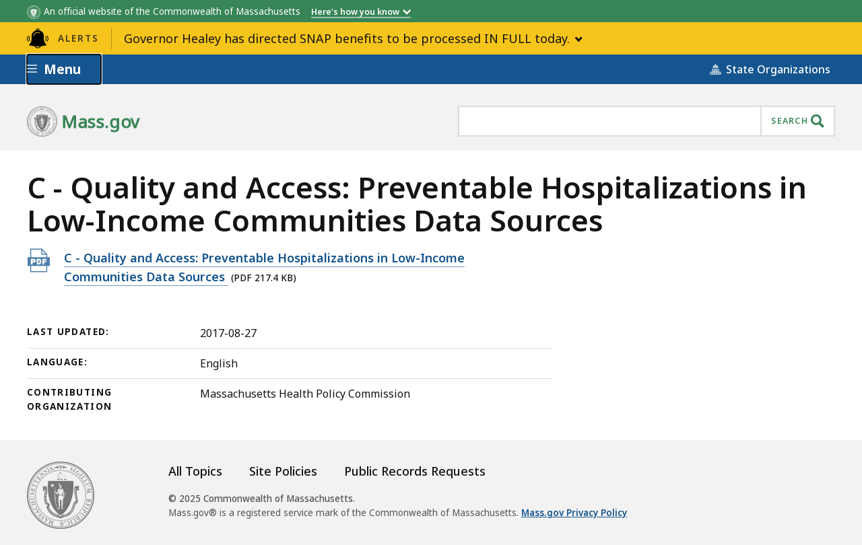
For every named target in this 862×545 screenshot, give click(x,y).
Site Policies (283, 471)
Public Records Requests (415, 471)
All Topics (195, 471)
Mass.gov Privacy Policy (574, 513)
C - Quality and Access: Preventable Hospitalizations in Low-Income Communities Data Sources (264, 267)
